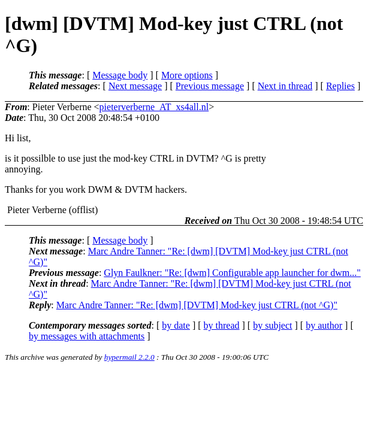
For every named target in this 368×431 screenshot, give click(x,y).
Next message (135, 86)
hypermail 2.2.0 (129, 357)
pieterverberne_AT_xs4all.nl (154, 107)
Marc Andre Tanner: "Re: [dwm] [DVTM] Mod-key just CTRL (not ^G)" (196, 305)
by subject (272, 325)
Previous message (210, 86)
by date (176, 325)
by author (324, 325)
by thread (222, 325)
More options (187, 75)
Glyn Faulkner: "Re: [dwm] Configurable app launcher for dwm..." (232, 273)
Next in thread (285, 86)
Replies (340, 86)
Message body (119, 75)
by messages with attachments (86, 336)
